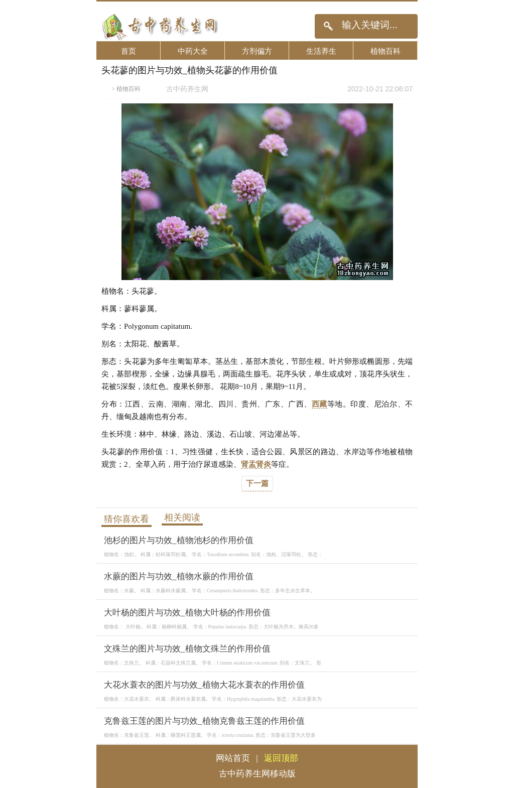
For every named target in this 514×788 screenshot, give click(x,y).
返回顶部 (281, 758)
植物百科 (385, 51)
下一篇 (257, 483)
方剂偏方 (257, 51)
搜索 (328, 26)
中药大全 (193, 51)
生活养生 (321, 51)
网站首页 (233, 758)
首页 (128, 51)
